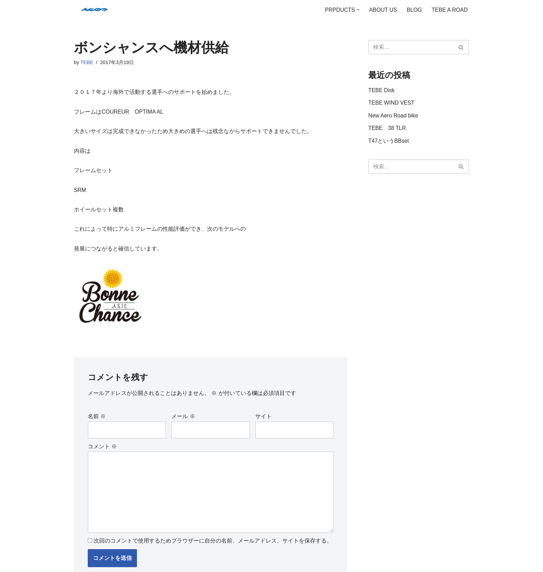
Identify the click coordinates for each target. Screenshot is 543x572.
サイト (263, 419)
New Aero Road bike (393, 117)
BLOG (413, 9)
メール (183, 419)
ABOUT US (382, 9)
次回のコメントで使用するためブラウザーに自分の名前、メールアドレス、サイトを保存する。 (213, 546)
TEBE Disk (381, 91)
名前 (97, 419)
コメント (102, 450)
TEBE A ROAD (449, 9)
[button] (356, 9)
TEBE (87, 62)
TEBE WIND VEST (391, 103)
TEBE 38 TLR (387, 129)
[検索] (411, 47)
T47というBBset (388, 142)
